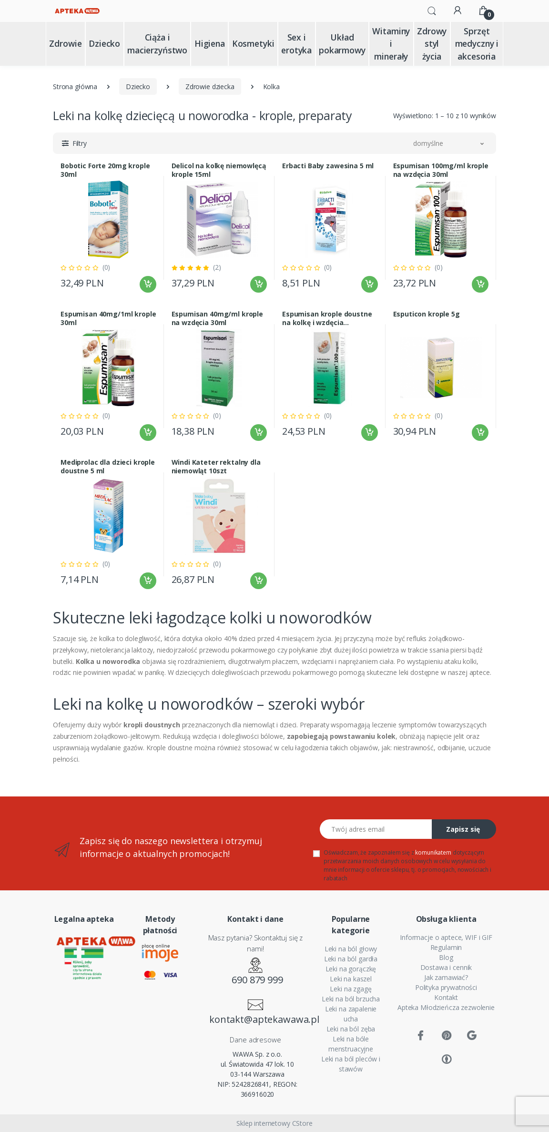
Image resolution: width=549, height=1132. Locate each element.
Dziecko (104, 43)
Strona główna (75, 86)
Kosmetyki (253, 43)
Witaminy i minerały (391, 43)
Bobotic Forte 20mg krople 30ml (105, 170)
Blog (446, 957)
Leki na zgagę (350, 988)
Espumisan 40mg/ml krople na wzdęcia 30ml (218, 318)
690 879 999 (257, 979)
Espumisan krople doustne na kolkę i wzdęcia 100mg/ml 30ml (327, 318)
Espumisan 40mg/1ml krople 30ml (108, 318)
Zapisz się (463, 829)
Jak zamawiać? (446, 977)
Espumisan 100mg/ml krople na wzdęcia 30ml (440, 170)
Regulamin (446, 947)
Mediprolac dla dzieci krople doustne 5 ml (108, 466)
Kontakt (446, 997)
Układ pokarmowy (342, 43)
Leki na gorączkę (350, 968)
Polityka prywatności (446, 987)
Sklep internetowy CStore (274, 1123)
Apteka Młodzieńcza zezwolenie (446, 1007)
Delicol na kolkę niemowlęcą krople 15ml (219, 170)
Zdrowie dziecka (209, 86)
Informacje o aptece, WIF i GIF (446, 937)
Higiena (209, 43)
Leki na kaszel (351, 978)
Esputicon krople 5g (426, 314)
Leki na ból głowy (351, 948)
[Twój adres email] (376, 829)
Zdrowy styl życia (432, 43)
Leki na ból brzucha (351, 998)
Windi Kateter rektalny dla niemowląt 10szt (216, 466)
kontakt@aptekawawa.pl (257, 1019)
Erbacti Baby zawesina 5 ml (328, 166)
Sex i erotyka (296, 43)
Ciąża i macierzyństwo (157, 43)
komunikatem (433, 852)
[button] (432, 10)
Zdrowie (65, 43)
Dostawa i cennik (446, 967)
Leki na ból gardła (350, 958)
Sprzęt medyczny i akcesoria (477, 43)
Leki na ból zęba (351, 1028)
